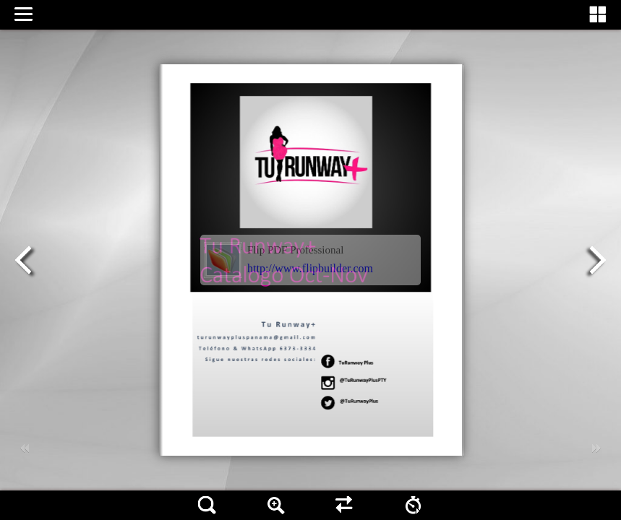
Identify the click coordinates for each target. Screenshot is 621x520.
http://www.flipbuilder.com (310, 268)
